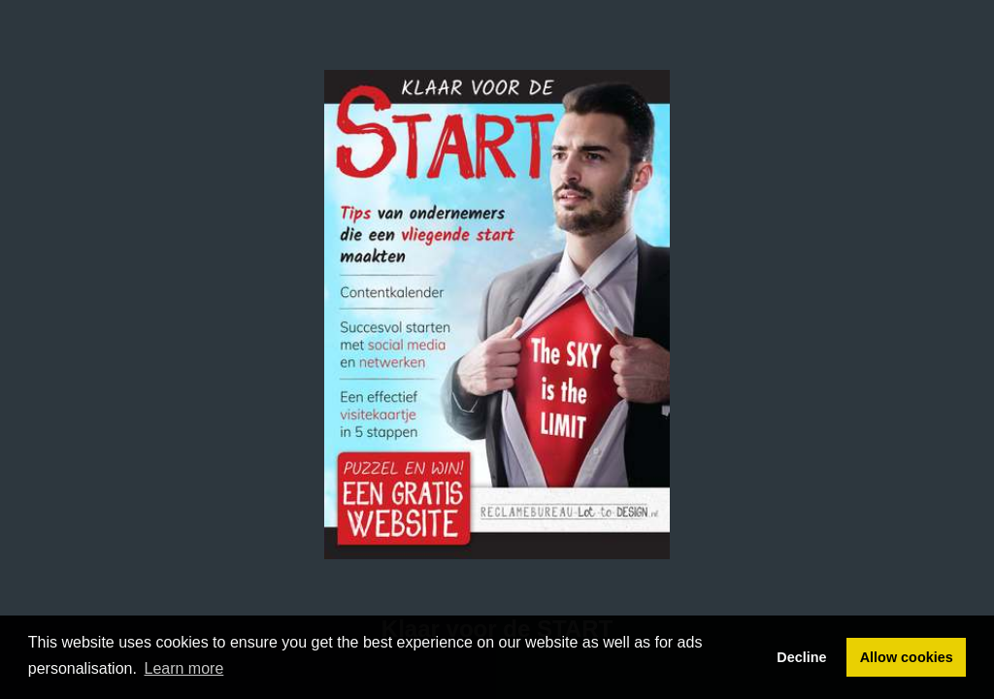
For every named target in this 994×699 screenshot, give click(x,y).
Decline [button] (801, 657)
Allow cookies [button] (906, 657)
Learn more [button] (184, 668)
